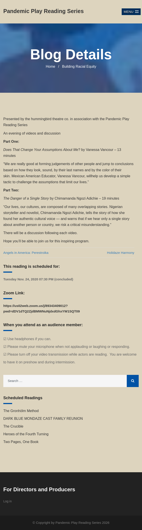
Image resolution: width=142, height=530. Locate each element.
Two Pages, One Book (20, 442)
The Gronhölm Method (21, 411)
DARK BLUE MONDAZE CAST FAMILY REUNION (43, 418)
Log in (7, 501)
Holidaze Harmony (120, 252)
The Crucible (13, 426)
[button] (131, 11)
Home (50, 66)
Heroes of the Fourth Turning (26, 434)
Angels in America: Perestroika (25, 252)
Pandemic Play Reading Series (78, 522)
